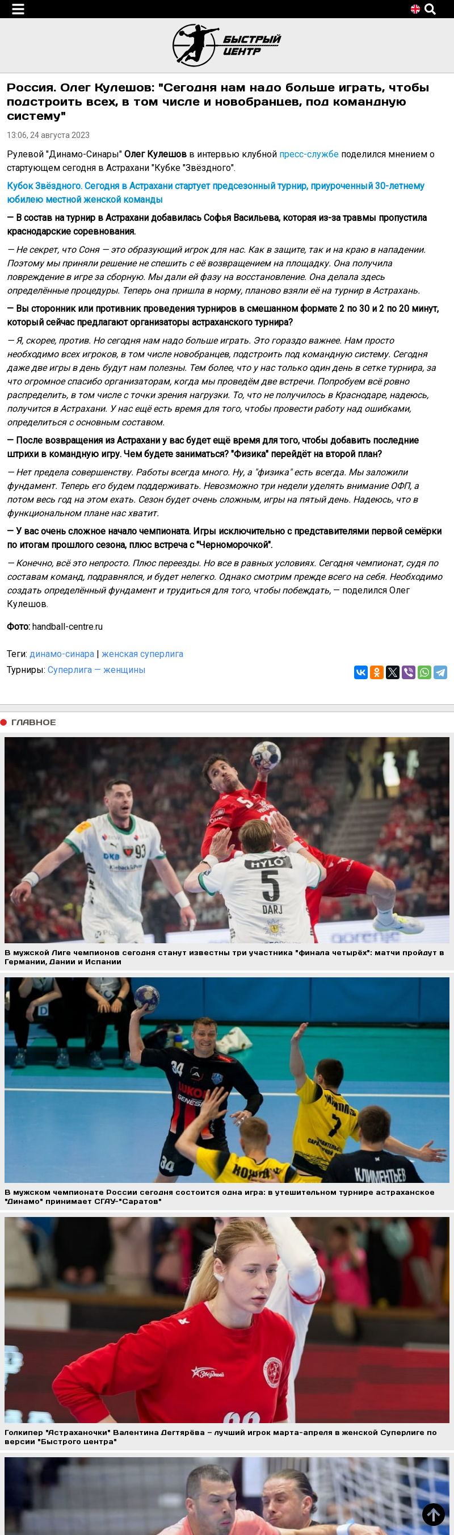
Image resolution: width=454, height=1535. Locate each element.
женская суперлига (142, 654)
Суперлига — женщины (97, 669)
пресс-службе (309, 154)
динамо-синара (62, 654)
